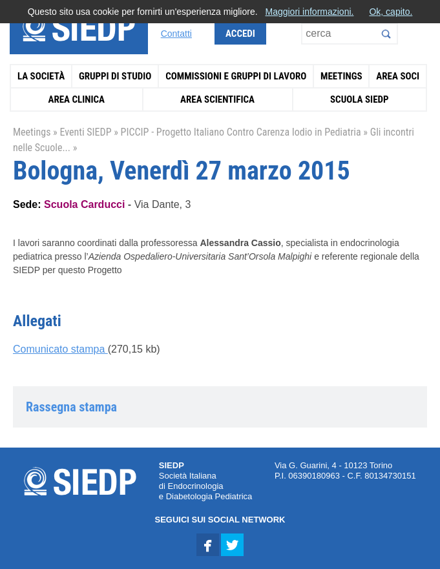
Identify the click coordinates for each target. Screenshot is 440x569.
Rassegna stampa (71, 407)
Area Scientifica (217, 99)
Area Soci (397, 76)
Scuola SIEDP (359, 99)
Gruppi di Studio (115, 76)
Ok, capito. (390, 11)
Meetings (341, 76)
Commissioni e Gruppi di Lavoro (235, 76)
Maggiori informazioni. (309, 11)
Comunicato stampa (60, 349)
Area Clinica (76, 99)
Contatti (176, 33)
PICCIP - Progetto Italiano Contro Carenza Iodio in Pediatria (241, 132)
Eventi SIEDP (85, 132)
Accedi (240, 33)
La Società (41, 76)
